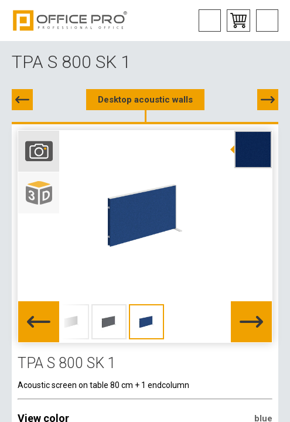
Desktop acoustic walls (145, 99)
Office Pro (70, 20)
